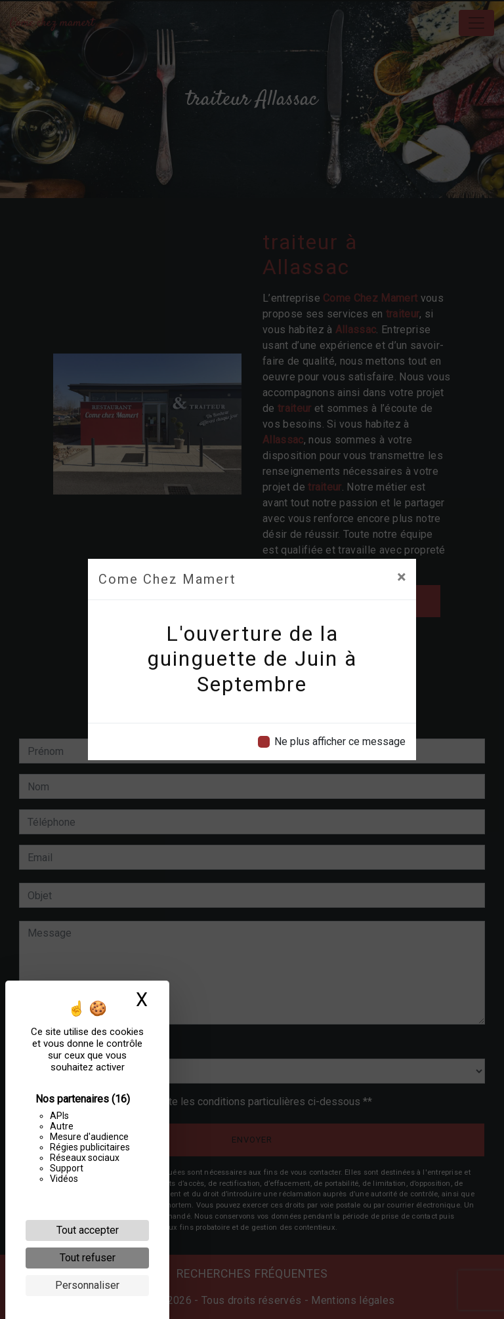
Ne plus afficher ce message (340, 741)
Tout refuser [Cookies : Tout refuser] (88, 1257)
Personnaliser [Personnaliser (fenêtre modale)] (87, 1285)
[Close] (401, 577)
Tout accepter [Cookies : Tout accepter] (87, 1230)
